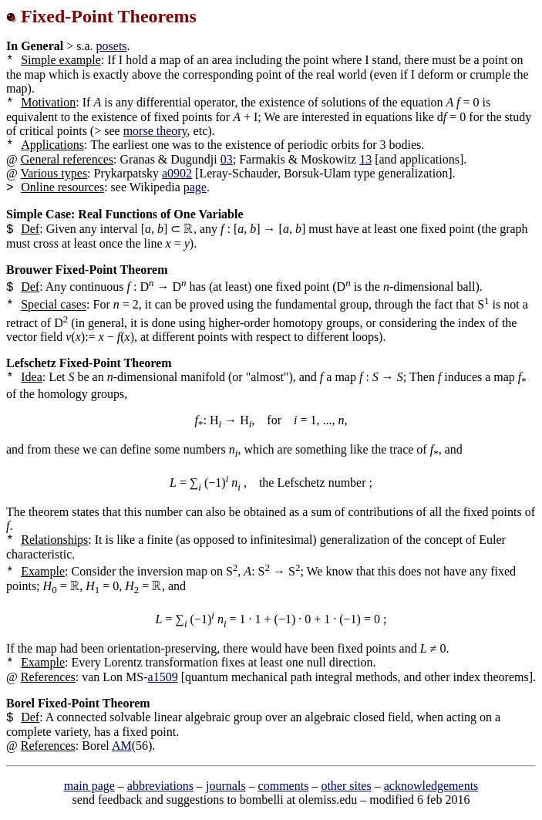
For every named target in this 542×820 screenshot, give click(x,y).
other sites (346, 785)
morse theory (155, 130)
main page (89, 785)
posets (111, 45)
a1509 (163, 676)
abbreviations (160, 785)
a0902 (177, 173)
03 (227, 159)
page (195, 187)
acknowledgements (431, 785)
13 (365, 159)
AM (122, 745)
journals (226, 785)
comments (283, 785)
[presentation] (188, 228)
